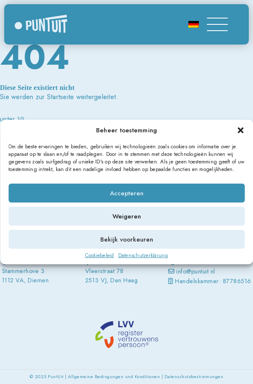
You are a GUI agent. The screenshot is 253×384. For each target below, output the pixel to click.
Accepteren (126, 193)
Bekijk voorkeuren (126, 239)
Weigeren (126, 216)
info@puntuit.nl (195, 271)
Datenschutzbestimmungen (194, 376)
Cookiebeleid (99, 255)
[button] (240, 130)
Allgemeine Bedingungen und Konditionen (114, 376)
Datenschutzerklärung (143, 255)
